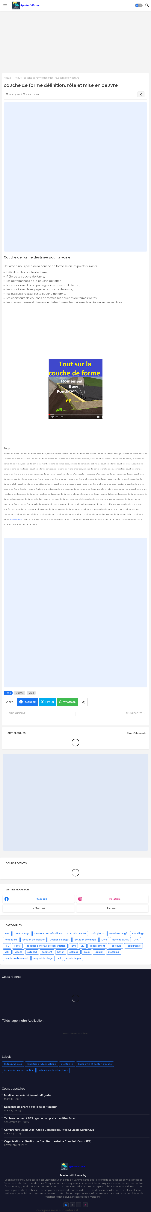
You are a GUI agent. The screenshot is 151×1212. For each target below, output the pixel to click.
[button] (139, 5)
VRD (18, 77)
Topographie (133, 946)
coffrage (73, 952)
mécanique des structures (53, 1070)
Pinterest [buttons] (112, 908)
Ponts (17, 946)
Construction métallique (48, 933)
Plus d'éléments (136, 733)
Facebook (30, 701)
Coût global (97, 933)
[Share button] (83, 702)
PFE (7, 946)
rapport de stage (43, 958)
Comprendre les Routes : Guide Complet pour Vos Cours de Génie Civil (49, 1129)
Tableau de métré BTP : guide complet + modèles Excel (39, 1118)
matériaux (113, 952)
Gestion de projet (60, 939)
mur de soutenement (16, 958)
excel (87, 952)
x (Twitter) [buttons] (39, 908)
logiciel (99, 952)
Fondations (11, 939)
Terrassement (97, 946)
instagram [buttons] (114, 899)
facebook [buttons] (41, 899)
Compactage (22, 933)
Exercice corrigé (118, 933)
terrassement (16, 519)
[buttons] (66, 1204)
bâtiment (47, 952)
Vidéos (19, 693)
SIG (82, 946)
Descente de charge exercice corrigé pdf (30, 1106)
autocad (32, 952)
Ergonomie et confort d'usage (95, 1064)
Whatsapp (69, 701)
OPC (136, 939)
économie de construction (19, 1070)
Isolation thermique (85, 939)
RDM (73, 946)
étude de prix (73, 958)
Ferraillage (138, 933)
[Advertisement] (75, 42)
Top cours (115, 946)
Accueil (8, 77)
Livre (104, 939)
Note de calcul (120, 939)
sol (59, 958)
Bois (7, 933)
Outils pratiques (13, 1064)
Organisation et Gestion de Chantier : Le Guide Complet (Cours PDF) (47, 1141)
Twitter (49, 701)
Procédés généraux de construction (46, 946)
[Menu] (5, 5)
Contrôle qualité (76, 933)
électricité (67, 1064)
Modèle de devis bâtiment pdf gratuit (28, 1095)
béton (60, 952)
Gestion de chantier (33, 939)
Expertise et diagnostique (41, 1064)
